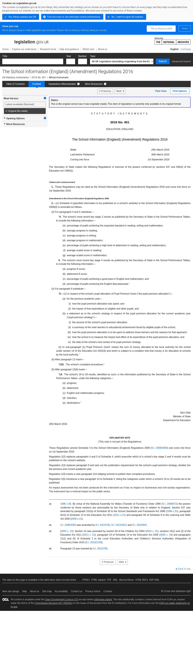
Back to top (184, 568)
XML (115, 579)
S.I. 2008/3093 (159, 448)
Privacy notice (92, 591)
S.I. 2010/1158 (94, 542)
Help (24, 591)
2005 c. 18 (166, 534)
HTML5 (86, 579)
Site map (47, 591)
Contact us (76, 591)
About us (34, 591)
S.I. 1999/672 (169, 504)
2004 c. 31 (152, 531)
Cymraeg (186, 49)
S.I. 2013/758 (103, 525)
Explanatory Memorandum (62, 84)
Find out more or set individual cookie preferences (73, 16)
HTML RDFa (142, 579)
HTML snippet (98, 579)
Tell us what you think (161, 28)
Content (36, 84)
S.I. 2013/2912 (119, 525)
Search (163, 61)
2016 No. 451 (39, 77)
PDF (109, 579)
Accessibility (61, 591)
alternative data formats (57, 579)
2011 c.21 (119, 515)
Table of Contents (15, 84)
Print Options (180, 91)
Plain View (160, 91)
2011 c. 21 (89, 534)
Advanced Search (181, 61)
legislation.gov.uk (25, 41)
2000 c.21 (76, 518)
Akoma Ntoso (126, 579)
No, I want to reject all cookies (127, 16)
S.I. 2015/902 (139, 525)
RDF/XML (154, 579)
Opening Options (14, 118)
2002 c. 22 (67, 531)
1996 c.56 (65, 504)
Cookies (107, 591)
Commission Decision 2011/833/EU (53, 603)
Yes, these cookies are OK (22, 16)
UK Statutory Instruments (15, 77)
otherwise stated (103, 599)
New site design (10, 591)
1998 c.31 (172, 511)
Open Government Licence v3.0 (61, 599)
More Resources (94, 84)
